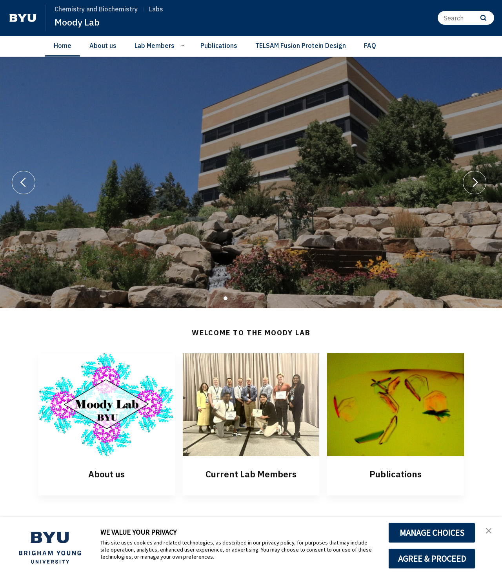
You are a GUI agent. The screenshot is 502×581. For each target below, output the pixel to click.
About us (102, 45)
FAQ (370, 45)
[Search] (466, 18)
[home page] (22, 18)
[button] (489, 531)
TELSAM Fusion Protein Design (300, 45)
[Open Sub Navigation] (184, 46)
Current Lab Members (250, 474)
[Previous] (23, 182)
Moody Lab (78, 22)
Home (62, 45)
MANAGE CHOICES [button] (432, 532)
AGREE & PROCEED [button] (432, 558)
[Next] (474, 182)
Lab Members (155, 45)
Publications (218, 45)
